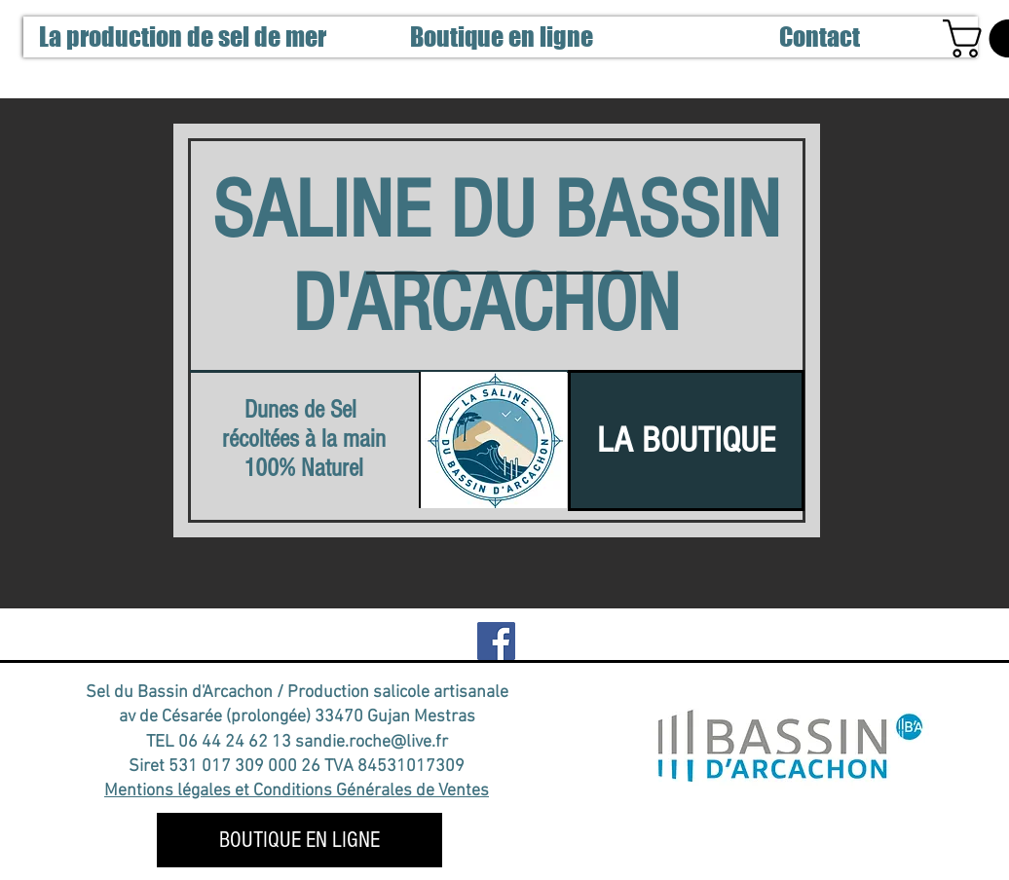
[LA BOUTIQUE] (686, 440)
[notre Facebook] (496, 641)
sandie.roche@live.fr (371, 742)
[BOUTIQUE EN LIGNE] (299, 840)
